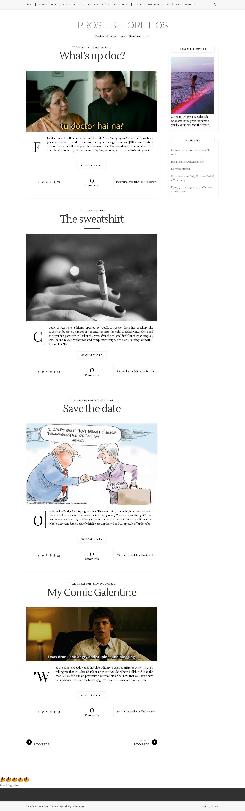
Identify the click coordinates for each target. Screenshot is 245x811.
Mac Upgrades (9, 785)
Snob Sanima (95, 4)
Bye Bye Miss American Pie (187, 161)
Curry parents (101, 47)
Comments (92, 181)
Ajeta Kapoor (81, 584)
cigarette (90, 210)
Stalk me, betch (118, 4)
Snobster (150, 181)
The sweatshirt (92, 219)
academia (82, 47)
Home (29, 4)
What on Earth (72, 4)
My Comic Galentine (91, 593)
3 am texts (79, 400)
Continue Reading (92, 165)
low (101, 210)
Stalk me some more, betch (152, 4)
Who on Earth (47, 4)
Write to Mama (185, 4)
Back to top (210, 806)
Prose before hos (122, 25)
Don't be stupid (180, 169)
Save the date (92, 409)
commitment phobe (101, 400)
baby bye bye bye (103, 584)
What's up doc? (92, 56)
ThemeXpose (56, 806)
